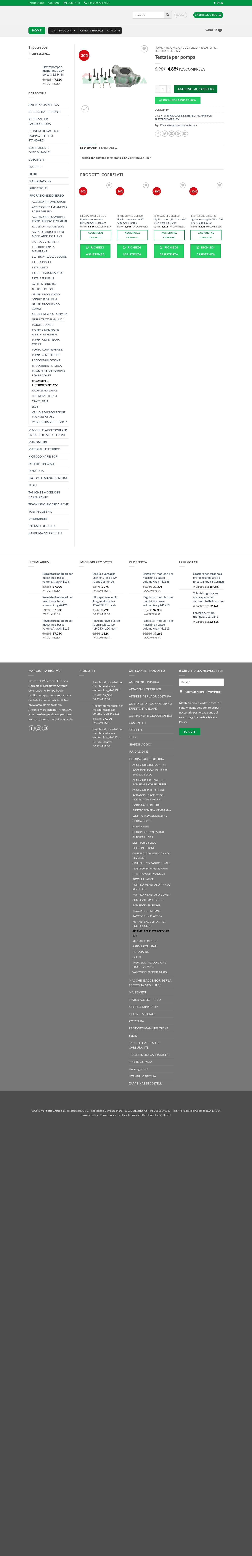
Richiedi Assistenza (179, 100)
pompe (184, 125)
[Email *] (201, 682)
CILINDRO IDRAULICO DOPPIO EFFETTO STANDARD (43, 135)
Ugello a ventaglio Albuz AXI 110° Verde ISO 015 (170, 221)
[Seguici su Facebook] (215, 3)
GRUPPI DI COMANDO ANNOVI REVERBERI (46, 296)
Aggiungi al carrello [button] (95, 235)
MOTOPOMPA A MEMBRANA (50, 314)
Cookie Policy (108, 1115)
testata (193, 125)
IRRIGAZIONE (37, 188)
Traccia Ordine (36, 2)
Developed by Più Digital (156, 1115)
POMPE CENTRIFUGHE (46, 354)
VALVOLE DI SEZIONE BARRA (49, 421)
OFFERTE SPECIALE (41, 463)
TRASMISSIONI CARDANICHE (48, 504)
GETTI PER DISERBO (44, 283)
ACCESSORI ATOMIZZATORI (49, 201)
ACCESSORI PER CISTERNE (48, 226)
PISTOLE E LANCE (42, 324)
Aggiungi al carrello (196, 89)
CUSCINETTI (36, 159)
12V (162, 125)
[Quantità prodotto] (163, 89)
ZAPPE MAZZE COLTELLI (45, 533)
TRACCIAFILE (40, 401)
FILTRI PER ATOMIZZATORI (48, 272)
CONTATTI (113, 30)
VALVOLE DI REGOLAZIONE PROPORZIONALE (48, 414)
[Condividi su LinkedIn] (185, 133)
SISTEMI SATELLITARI (44, 395)
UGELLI (36, 406)
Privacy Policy (90, 1115)
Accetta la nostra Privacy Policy (200, 691)
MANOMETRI (37, 442)
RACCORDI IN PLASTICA (47, 365)
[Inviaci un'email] (222, 3)
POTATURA (36, 470)
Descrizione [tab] (88, 148)
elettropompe (172, 125)
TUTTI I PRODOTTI (63, 30)
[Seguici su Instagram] (218, 3)
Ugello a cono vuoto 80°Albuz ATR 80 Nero (93, 221)
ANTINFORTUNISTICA (43, 104)
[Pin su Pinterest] (178, 133)
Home (159, 47)
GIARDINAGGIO (39, 181)
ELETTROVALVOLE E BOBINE (49, 256)
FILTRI (32, 174)
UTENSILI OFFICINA (42, 526)
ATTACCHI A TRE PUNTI (44, 111)
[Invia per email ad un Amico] (171, 133)
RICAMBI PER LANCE (44, 390)
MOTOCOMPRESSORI (43, 456)
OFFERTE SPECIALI (91, 30)
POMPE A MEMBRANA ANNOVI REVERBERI (46, 332)
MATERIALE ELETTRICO (44, 449)
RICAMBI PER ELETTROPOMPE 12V (45, 383)
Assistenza (54, 2)
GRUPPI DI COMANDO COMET (46, 306)
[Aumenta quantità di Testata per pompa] (169, 89)
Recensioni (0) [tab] (108, 148)
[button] (180, 15)
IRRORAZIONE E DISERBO (46, 195)
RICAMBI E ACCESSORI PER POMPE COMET (48, 373)
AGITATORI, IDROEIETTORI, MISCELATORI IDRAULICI (48, 234)
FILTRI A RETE (40, 267)
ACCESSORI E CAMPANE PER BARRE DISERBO (49, 209)
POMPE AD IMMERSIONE (47, 349)
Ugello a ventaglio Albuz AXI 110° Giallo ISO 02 (206, 221)
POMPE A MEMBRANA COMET (46, 342)
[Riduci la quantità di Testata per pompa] (157, 89)
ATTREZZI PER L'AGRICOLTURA (39, 121)
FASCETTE (35, 166)
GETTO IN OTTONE (43, 289)
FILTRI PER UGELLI (43, 278)
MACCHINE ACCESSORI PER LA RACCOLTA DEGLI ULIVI (47, 432)
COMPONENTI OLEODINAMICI (39, 150)
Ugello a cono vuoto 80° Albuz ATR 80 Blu (131, 221)
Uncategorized (37, 518)
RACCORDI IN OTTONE (46, 360)
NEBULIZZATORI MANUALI (48, 319)
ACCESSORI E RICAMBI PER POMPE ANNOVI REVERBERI (49, 219)
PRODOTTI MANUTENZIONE (48, 478)
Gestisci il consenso (129, 1115)
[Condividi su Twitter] (165, 133)
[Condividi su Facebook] (158, 133)
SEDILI (32, 485)
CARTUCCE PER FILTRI (45, 241)
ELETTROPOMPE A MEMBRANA (43, 249)
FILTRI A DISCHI (41, 262)
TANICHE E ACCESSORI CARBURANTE (44, 494)
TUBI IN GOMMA (40, 511)
